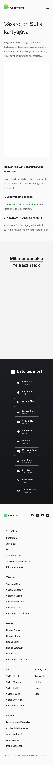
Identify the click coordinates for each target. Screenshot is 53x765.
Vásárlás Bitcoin (14, 584)
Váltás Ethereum (14, 699)
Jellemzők (11, 543)
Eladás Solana (13, 641)
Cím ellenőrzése (14, 555)
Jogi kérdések (13, 740)
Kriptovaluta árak (14, 567)
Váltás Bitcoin (13, 676)
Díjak (37, 688)
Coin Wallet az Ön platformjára (19, 204)
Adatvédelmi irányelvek (18, 728)
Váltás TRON (12, 688)
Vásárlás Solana (14, 595)
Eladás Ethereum (14, 647)
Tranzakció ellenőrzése (18, 561)
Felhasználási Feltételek (18, 722)
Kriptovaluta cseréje (16, 705)
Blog (37, 693)
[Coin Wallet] (14, 7)
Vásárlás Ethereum (15, 601)
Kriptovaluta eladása (16, 659)
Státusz (39, 682)
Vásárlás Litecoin (14, 589)
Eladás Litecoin (13, 636)
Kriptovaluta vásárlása (17, 613)
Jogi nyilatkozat (14, 734)
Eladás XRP (12, 653)
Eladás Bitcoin (13, 630)
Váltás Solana (13, 693)
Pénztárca (11, 537)
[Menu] (47, 8)
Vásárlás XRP (13, 607)
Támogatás (40, 676)
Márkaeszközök (14, 745)
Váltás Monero (13, 682)
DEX (8, 549)
